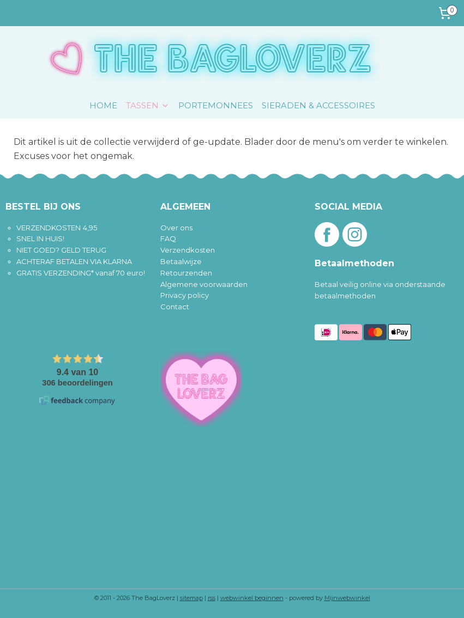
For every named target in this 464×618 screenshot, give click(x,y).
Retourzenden (186, 272)
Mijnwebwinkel (347, 598)
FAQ (168, 238)
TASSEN (148, 105)
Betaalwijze (181, 261)
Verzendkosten (187, 250)
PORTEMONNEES (215, 105)
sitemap (191, 598)
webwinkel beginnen (252, 598)
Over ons (176, 227)
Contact (174, 306)
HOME (103, 105)
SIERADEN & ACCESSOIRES (318, 105)
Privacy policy (184, 295)
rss (211, 598)
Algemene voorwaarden (204, 284)
